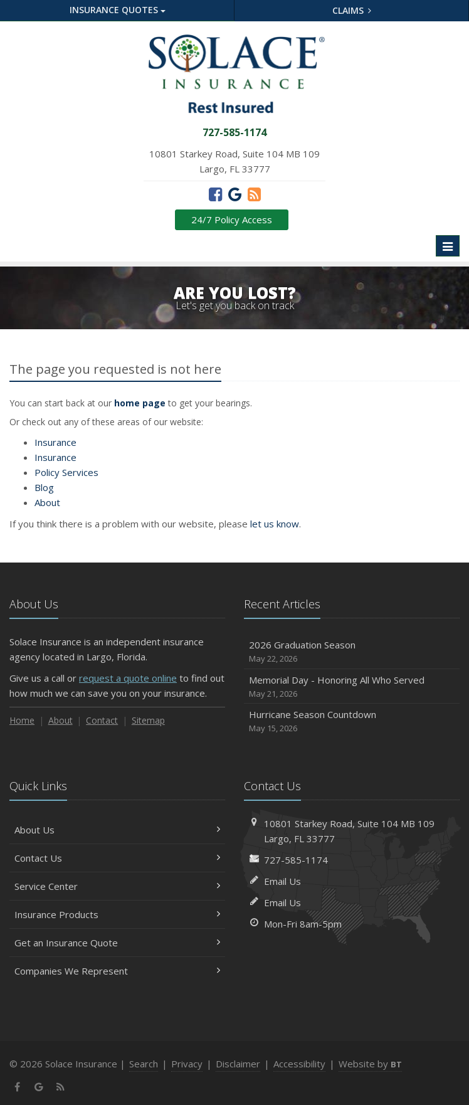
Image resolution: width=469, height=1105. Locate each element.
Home (21, 720)
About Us (117, 829)
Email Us (282, 881)
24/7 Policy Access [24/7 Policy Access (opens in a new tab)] (231, 219)
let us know (274, 523)
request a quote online (128, 678)
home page (140, 403)
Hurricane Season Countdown (352, 721)
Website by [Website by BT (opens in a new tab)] (370, 1063)
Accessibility (299, 1063)
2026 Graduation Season (352, 651)
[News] (254, 193)
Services (66, 472)
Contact (102, 720)
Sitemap (148, 720)
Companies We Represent (117, 971)
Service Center (117, 886)
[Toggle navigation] (448, 245)
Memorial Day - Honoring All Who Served (352, 687)
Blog (44, 487)
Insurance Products (117, 914)
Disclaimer (238, 1063)
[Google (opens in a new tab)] (234, 193)
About (47, 502)
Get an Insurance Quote (117, 942)
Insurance (55, 442)
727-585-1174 (296, 860)
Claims (352, 10)
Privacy (187, 1063)
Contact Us (117, 858)
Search (143, 1063)
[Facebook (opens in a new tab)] (215, 193)
